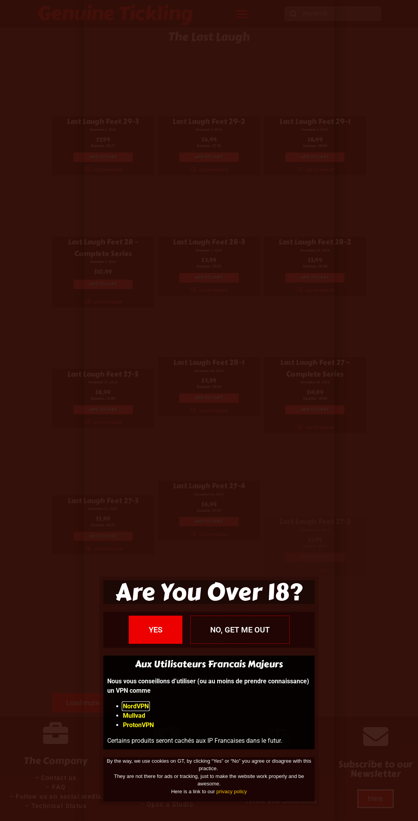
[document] (209, 410)
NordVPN (136, 706)
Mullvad (134, 715)
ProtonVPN (138, 725)
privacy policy (231, 791)
